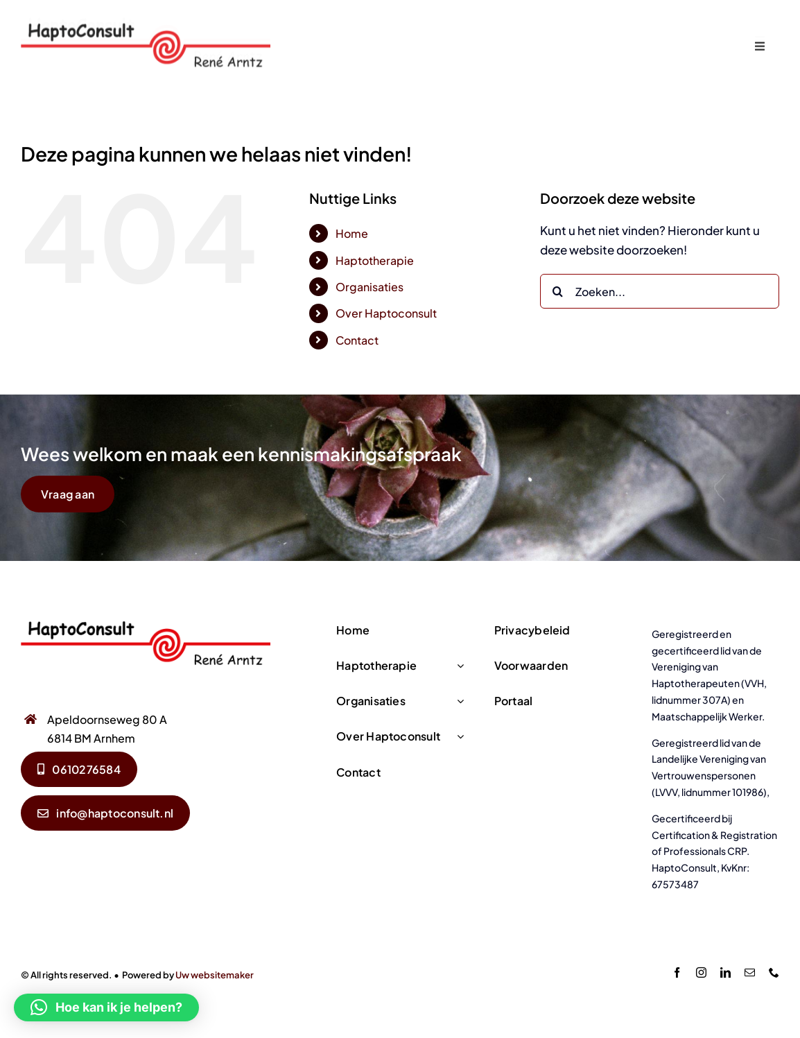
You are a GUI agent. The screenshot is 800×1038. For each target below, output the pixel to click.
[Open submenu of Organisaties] (457, 701)
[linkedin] (725, 972)
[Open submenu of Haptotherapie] (457, 666)
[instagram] (701, 972)
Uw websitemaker (214, 974)
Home (352, 233)
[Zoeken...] (659, 291)
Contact (357, 340)
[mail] (750, 972)
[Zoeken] (557, 291)
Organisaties (369, 286)
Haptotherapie (375, 260)
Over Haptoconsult (386, 313)
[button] (106, 1007)
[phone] (774, 972)
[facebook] (677, 972)
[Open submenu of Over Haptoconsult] (457, 737)
